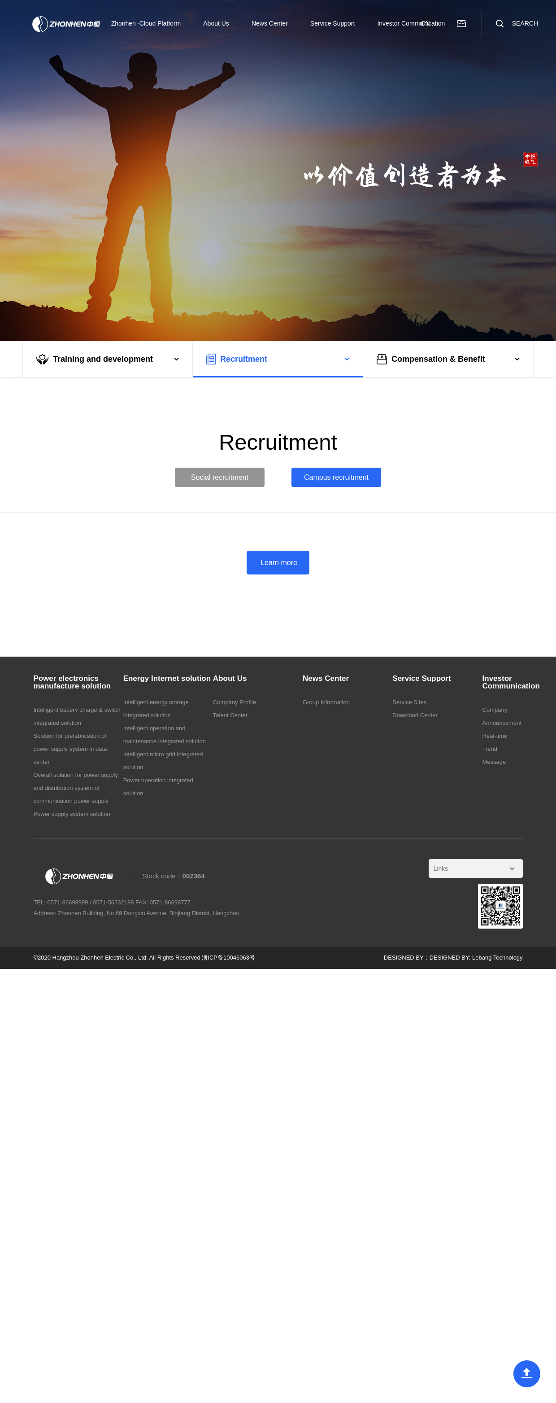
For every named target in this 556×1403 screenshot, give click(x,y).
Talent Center (230, 715)
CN (425, 23)
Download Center (414, 715)
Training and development (94, 359)
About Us (216, 23)
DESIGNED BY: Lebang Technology (476, 957)
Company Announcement (501, 716)
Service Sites (409, 702)
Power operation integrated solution (158, 787)
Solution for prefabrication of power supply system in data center (70, 748)
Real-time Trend (495, 742)
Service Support (332, 23)
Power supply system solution (71, 814)
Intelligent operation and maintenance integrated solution (164, 735)
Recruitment (236, 359)
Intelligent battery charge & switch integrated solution (76, 716)
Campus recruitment (336, 477)
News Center (270, 23)
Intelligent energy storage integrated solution (156, 709)
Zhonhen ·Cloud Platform (146, 23)
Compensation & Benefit (431, 359)
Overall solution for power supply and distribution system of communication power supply (75, 788)
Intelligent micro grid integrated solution (163, 761)
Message (494, 761)
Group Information (326, 702)
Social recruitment (219, 477)
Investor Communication (411, 23)
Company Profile (234, 702)
